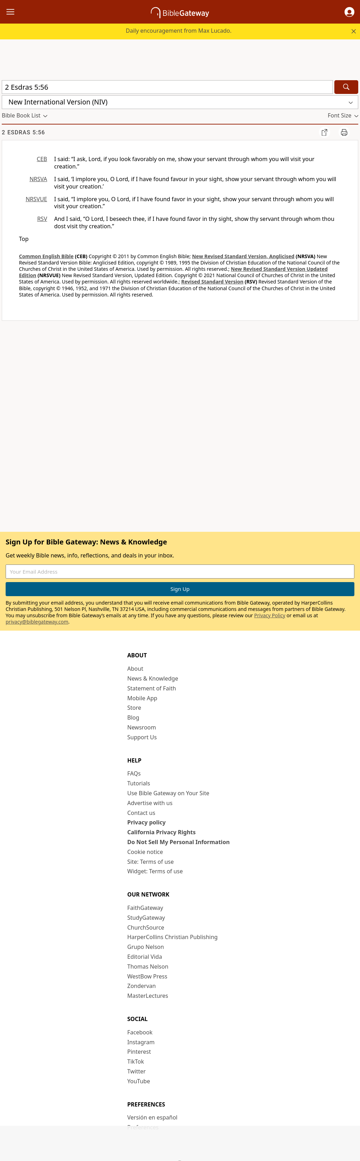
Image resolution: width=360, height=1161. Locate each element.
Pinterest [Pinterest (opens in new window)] (139, 1051)
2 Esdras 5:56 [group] (23, 132)
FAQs (134, 773)
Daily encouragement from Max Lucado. (179, 30)
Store (134, 708)
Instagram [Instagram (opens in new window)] (141, 1042)
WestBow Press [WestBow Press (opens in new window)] (147, 976)
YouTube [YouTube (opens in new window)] (138, 1081)
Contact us (141, 813)
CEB (42, 159)
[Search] (346, 87)
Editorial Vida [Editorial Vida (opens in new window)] (144, 957)
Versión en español (152, 1117)
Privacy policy (146, 822)
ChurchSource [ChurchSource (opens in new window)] (145, 927)
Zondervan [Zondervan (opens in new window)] (141, 986)
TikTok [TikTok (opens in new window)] (135, 1061)
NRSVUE (36, 199)
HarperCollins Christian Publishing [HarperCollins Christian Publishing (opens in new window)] (172, 937)
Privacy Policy (269, 615)
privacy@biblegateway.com (37, 621)
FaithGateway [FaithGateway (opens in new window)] (145, 908)
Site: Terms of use (150, 862)
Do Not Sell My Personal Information (178, 842)
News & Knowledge (152, 678)
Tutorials (138, 783)
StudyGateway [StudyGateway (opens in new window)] (146, 917)
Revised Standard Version (212, 281)
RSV (42, 219)
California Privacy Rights (161, 832)
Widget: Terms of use (155, 871)
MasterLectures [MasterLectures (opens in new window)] (147, 996)
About (135, 668)
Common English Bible (46, 256)
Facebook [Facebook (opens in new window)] (140, 1032)
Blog (133, 717)
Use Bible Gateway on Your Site (168, 793)
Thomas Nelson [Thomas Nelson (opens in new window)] (147, 966)
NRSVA (38, 179)
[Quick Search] (167, 87)
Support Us (142, 737)
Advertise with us (150, 803)
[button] (349, 12)
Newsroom (141, 727)
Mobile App (142, 698)
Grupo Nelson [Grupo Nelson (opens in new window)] (145, 947)
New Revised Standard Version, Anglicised (243, 256)
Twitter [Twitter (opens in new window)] (136, 1071)
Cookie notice (145, 852)
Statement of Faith (151, 688)
